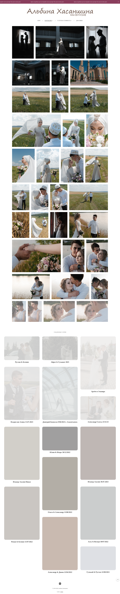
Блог (39, 20)
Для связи (79, 20)
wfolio (61, 593)
